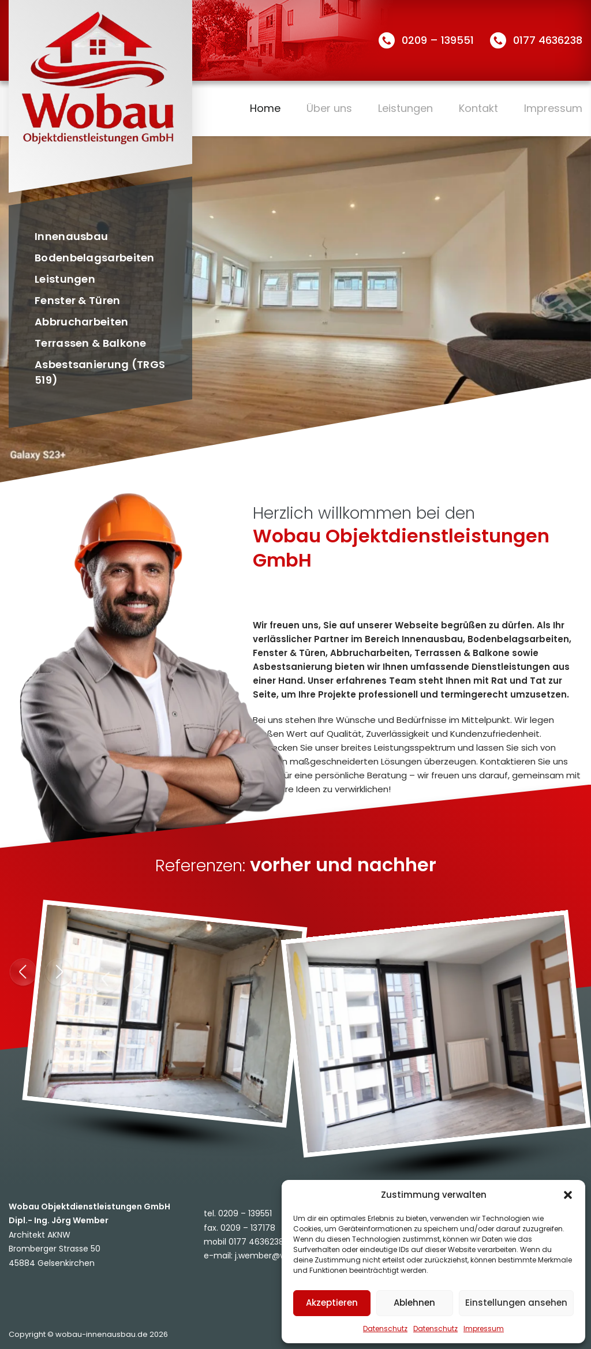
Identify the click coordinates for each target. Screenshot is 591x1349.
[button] (568, 1195)
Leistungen (405, 108)
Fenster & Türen (78, 300)
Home (265, 108)
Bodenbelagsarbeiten (95, 257)
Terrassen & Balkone (91, 343)
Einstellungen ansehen (516, 1302)
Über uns (329, 108)
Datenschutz (385, 1328)
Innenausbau (71, 236)
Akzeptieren (332, 1302)
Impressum (483, 1328)
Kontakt (478, 108)
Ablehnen (414, 1302)
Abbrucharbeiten (82, 321)
